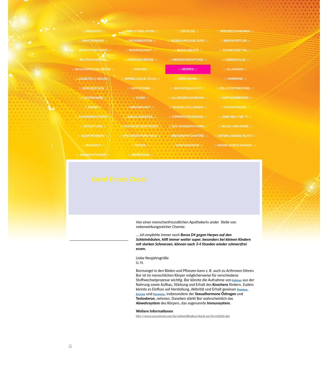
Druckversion (79, 346)
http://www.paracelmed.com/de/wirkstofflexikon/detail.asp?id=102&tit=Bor (183, 316)
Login (256, 346)
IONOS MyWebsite (113, 358)
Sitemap (96, 346)
